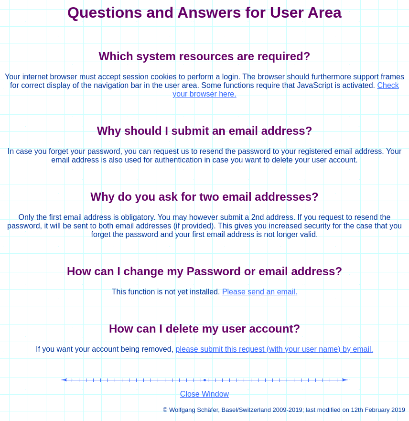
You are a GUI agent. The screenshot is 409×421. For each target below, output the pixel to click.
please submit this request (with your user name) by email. (275, 349)
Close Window (204, 394)
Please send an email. (259, 292)
